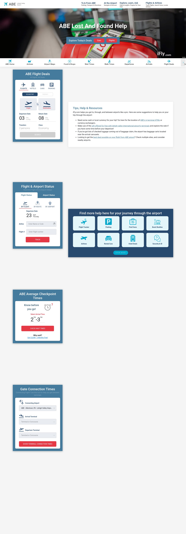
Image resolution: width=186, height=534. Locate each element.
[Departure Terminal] (30, 429)
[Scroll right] (183, 62)
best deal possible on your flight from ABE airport (114, 137)
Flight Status (26, 195)
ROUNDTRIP (30, 94)
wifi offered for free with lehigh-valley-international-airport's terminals (120, 126)
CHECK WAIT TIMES (37, 328)
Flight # (22, 232)
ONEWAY (45, 94)
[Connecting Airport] (30, 402)
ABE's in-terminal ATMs (150, 120)
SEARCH (38, 135)
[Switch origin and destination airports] (38, 104)
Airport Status (49, 195)
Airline (21, 224)
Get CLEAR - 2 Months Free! (38, 338)
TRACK (37, 240)
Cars (99, 40)
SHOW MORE (121, 252)
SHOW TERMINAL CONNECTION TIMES (37, 444)
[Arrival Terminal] (28, 415)
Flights (112, 40)
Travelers (22, 125)
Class (41, 125)
